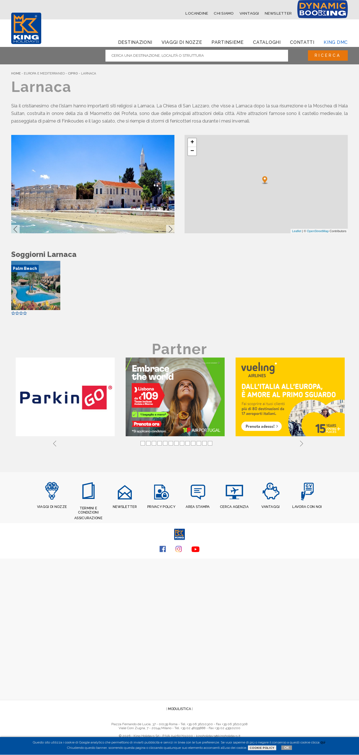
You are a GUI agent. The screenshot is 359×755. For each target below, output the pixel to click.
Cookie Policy (262, 747)
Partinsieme (227, 42)
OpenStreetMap (318, 230)
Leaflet (296, 230)
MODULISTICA (179, 708)
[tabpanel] (66, 397)
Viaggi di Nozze (182, 42)
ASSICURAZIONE (88, 517)
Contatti (302, 42)
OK (286, 747)
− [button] (192, 151)
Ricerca (326, 55)
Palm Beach (25, 268)
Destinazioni (135, 42)
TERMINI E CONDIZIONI (88, 510)
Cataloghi (266, 42)
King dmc (336, 42)
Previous (54, 442)
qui (322, 742)
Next (301, 442)
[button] (15, 229)
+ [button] (192, 142)
